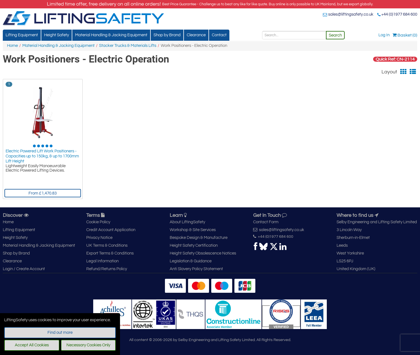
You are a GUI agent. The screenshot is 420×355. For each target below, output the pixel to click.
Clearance (196, 35)
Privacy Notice (99, 238)
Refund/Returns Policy (106, 269)
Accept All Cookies (32, 345)
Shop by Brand (167, 35)
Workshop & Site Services (193, 230)
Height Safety (56, 35)
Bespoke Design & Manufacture (198, 238)
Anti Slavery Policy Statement (196, 269)
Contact (219, 35)
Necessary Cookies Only (88, 345)
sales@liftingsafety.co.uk (350, 14)
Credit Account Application (110, 230)
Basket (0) (404, 35)
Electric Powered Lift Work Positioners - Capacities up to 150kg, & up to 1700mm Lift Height (42, 156)
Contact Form (266, 222)
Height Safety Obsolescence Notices (203, 253)
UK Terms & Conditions (107, 245)
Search (335, 35)
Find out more (60, 332)
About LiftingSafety (187, 222)
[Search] (294, 35)
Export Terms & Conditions (110, 253)
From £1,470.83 (42, 193)
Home (12, 46)
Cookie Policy (98, 222)
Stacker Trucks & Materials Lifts (127, 46)
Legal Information (102, 261)
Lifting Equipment (22, 35)
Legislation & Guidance (191, 261)
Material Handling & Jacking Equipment (111, 35)
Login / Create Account (24, 269)
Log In (384, 35)
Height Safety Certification (194, 245)
